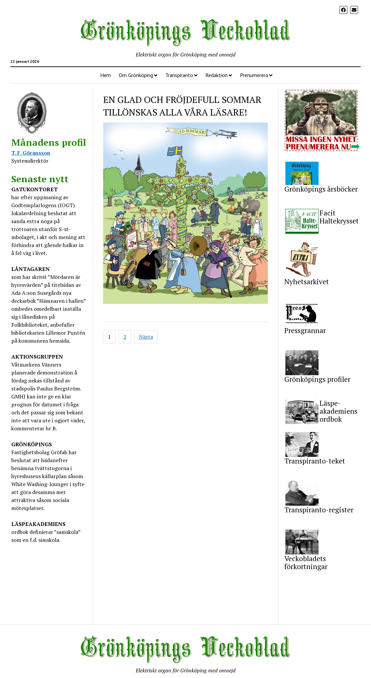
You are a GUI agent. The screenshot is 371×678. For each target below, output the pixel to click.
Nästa (146, 336)
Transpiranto (179, 75)
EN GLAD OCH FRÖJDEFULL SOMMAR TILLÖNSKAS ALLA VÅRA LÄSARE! (182, 105)
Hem (105, 75)
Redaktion (216, 75)
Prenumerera (254, 75)
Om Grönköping (136, 75)
